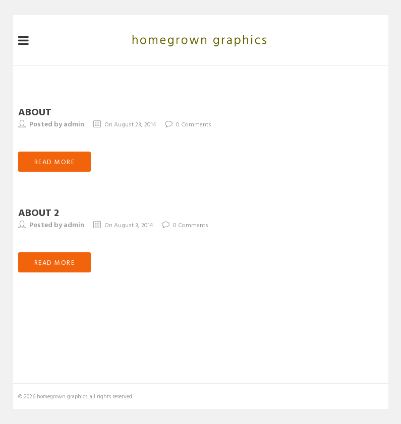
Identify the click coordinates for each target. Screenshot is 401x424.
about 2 (38, 212)
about (34, 111)
